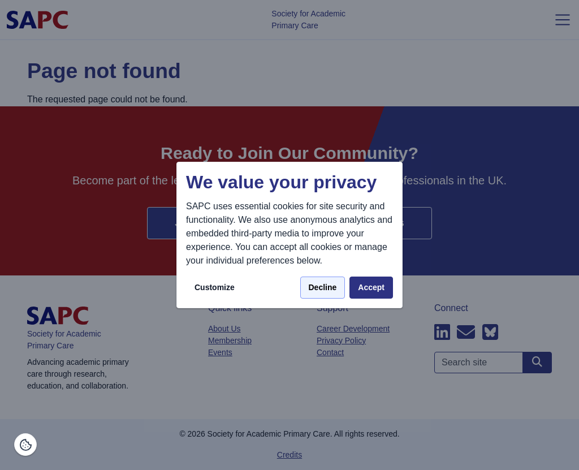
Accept (371, 287)
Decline (323, 287)
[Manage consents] (25, 444)
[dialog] (289, 235)
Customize (215, 287)
